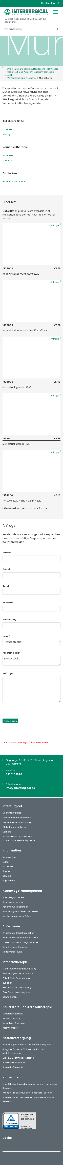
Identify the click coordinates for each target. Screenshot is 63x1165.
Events (6, 861)
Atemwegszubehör (13, 902)
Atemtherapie (10, 1027)
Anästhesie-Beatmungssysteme (20, 937)
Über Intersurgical (12, 812)
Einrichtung (9, 619)
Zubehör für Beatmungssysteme (20, 942)
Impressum (9, 880)
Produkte (7, 129)
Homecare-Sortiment (14, 181)
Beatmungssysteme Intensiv (18, 973)
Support (7, 871)
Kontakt (7, 875)
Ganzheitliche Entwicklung (17, 822)
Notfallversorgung (12, 951)
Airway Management (14, 1062)
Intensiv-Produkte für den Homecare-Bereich (27, 1092)
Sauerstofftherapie (13, 1013)
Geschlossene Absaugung (17, 987)
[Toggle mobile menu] (55, 11)
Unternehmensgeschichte (17, 817)
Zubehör (7, 160)
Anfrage (7, 134)
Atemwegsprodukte (14, 897)
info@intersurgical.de (20, 788)
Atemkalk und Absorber (15, 947)
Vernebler (8, 155)
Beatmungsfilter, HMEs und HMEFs (20, 911)
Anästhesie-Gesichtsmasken (18, 933)
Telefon (8, 602)
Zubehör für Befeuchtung (16, 978)
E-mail (7, 569)
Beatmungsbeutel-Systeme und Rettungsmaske (29, 1044)
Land (6, 636)
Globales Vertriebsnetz (15, 827)
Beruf (6, 586)
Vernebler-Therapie (14, 1023)
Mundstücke (31, 660)
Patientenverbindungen (15, 906)
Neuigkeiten (9, 857)
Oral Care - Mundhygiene (16, 992)
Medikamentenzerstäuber (17, 916)
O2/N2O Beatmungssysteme (18, 1057)
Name (7, 552)
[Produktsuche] (30, 29)
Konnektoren (10, 996)
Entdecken (8, 866)
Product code (11, 652)
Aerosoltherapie (11, 1018)
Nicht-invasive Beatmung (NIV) (19, 968)
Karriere (7, 831)
